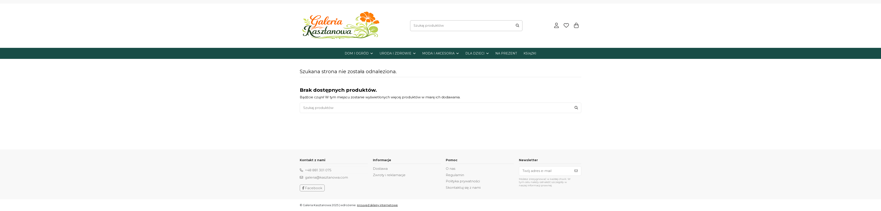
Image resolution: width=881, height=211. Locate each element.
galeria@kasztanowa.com (326, 177)
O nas (450, 168)
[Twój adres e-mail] (545, 171)
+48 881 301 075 (318, 170)
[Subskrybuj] (576, 171)
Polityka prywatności (463, 181)
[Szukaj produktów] (517, 25)
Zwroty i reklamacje (389, 175)
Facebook (312, 188)
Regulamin (455, 175)
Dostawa (380, 168)
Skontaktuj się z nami (463, 187)
